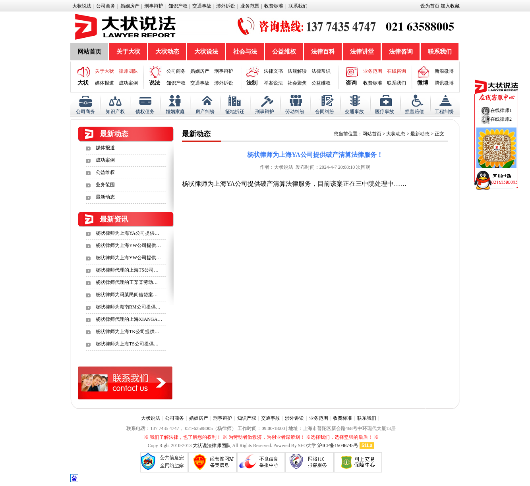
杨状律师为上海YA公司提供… (127, 233)
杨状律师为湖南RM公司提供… (128, 307)
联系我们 (298, 6)
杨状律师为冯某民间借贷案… (127, 294)
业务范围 (249, 6)
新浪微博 (444, 71)
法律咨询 (401, 51)
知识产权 (178, 6)
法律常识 (321, 71)
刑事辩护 (153, 6)
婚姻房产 (129, 6)
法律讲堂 (362, 51)
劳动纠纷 (294, 111)
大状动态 (167, 51)
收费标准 (273, 6)
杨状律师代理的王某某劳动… (127, 282)
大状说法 (81, 6)
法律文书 (273, 71)
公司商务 (105, 6)
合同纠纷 (324, 111)
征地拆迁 (234, 111)
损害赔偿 (414, 111)
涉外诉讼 (225, 6)
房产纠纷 (205, 111)
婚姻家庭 (175, 111)
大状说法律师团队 (212, 445)
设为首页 (429, 6)
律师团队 (128, 71)
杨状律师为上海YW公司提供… (128, 245)
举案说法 (273, 83)
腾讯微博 (444, 83)
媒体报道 (104, 83)
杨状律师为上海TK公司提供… (127, 331)
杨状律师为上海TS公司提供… (127, 344)
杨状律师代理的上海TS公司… (127, 270)
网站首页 (89, 51)
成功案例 (128, 83)
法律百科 (323, 51)
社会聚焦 (297, 83)
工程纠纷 (444, 111)
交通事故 (201, 6)
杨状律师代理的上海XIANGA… (129, 319)
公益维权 (284, 51)
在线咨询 (396, 71)
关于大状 (128, 51)
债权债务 (145, 111)
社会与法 (245, 51)
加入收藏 (450, 6)
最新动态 (105, 197)
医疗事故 (384, 111)
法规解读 (297, 71)
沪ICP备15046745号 (337, 445)
